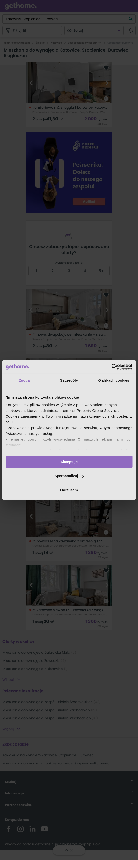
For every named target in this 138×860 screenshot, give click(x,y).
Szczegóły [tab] (69, 380)
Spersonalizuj (69, 476)
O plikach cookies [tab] (113, 380)
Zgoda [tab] (24, 380)
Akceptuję (69, 462)
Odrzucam (69, 490)
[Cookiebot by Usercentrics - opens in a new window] (111, 367)
